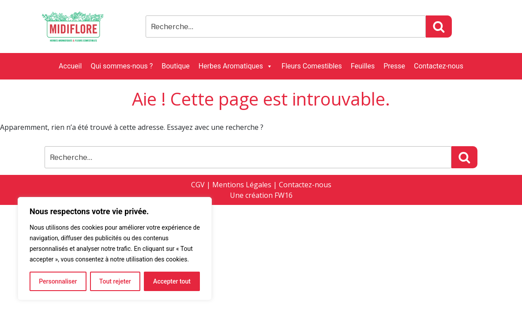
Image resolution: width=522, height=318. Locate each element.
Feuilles (363, 66)
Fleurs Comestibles (312, 66)
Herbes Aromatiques (236, 66)
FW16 (283, 195)
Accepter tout (172, 281)
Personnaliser (58, 281)
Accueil (70, 66)
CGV (198, 184)
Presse (394, 66)
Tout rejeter (115, 281)
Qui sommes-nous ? (121, 66)
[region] (115, 248)
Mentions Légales (241, 184)
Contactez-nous (438, 66)
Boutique (175, 66)
